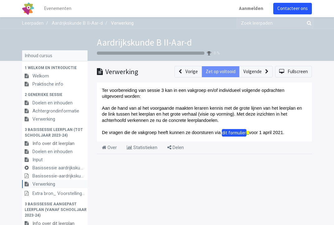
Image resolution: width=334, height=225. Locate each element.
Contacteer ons (292, 8)
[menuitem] (58, 8)
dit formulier (234, 133)
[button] (55, 68)
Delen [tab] (175, 147)
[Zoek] (308, 23)
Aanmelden (251, 8)
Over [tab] (109, 147)
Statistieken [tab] (142, 147)
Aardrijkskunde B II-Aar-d (144, 42)
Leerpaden (33, 23)
